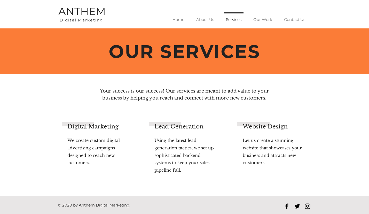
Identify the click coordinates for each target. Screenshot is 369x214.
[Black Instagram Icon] (307, 206)
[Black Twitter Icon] (297, 206)
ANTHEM (82, 11)
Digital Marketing (81, 20)
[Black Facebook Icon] (287, 206)
